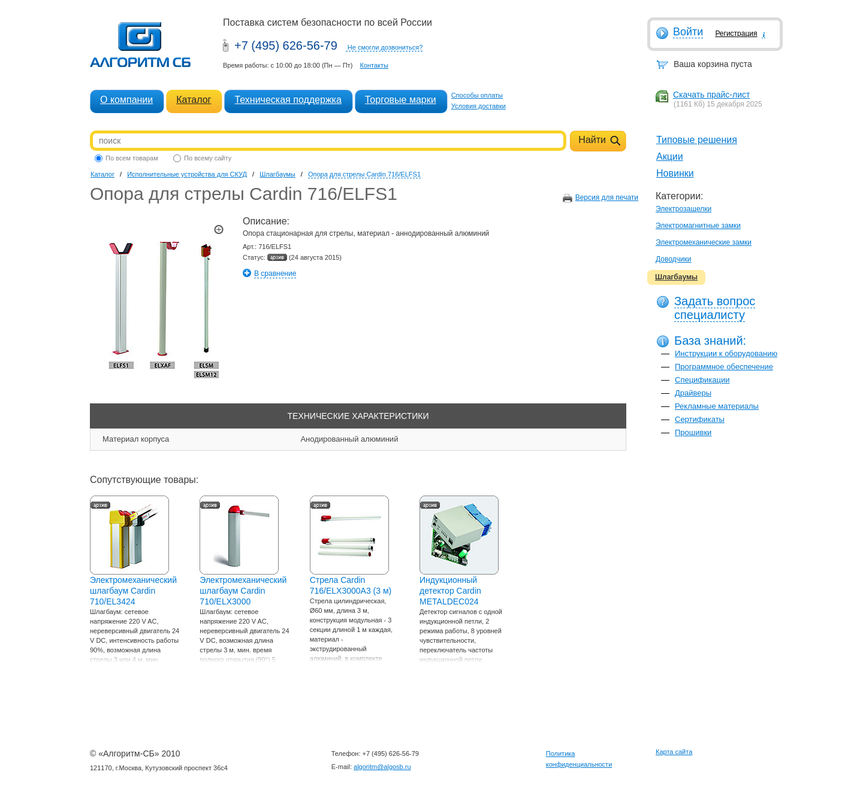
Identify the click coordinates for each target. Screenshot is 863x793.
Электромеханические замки (704, 242)
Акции (669, 156)
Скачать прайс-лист (711, 94)
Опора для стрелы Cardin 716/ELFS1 (364, 174)
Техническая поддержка (287, 100)
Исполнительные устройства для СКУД (187, 174)
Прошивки (693, 432)
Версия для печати (606, 197)
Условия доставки (478, 106)
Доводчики (674, 259)
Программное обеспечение (724, 366)
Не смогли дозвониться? (385, 47)
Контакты (374, 65)
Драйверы (693, 392)
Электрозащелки (683, 209)
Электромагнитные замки (698, 225)
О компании (126, 100)
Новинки (675, 173)
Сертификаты (700, 419)
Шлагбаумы (676, 277)
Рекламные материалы (717, 406)
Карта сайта (674, 751)
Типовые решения (696, 140)
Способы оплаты (477, 95)
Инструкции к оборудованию (726, 353)
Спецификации (702, 379)
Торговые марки (400, 100)
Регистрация (736, 33)
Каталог (193, 100)
